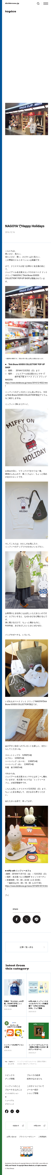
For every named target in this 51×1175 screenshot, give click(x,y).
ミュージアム (9, 1100)
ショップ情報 (32, 1093)
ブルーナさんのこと (13, 1090)
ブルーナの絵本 (33, 1075)
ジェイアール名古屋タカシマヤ (29, 374)
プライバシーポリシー (27, 1137)
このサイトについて (35, 1086)
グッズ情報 (10, 1079)
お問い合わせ (11, 1137)
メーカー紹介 (32, 1090)
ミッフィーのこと (12, 1086)
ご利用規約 (42, 1137)
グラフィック (9, 1104)
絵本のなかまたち (34, 1079)
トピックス (10, 1075)
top (6, 1061)
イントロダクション (11, 1093)
